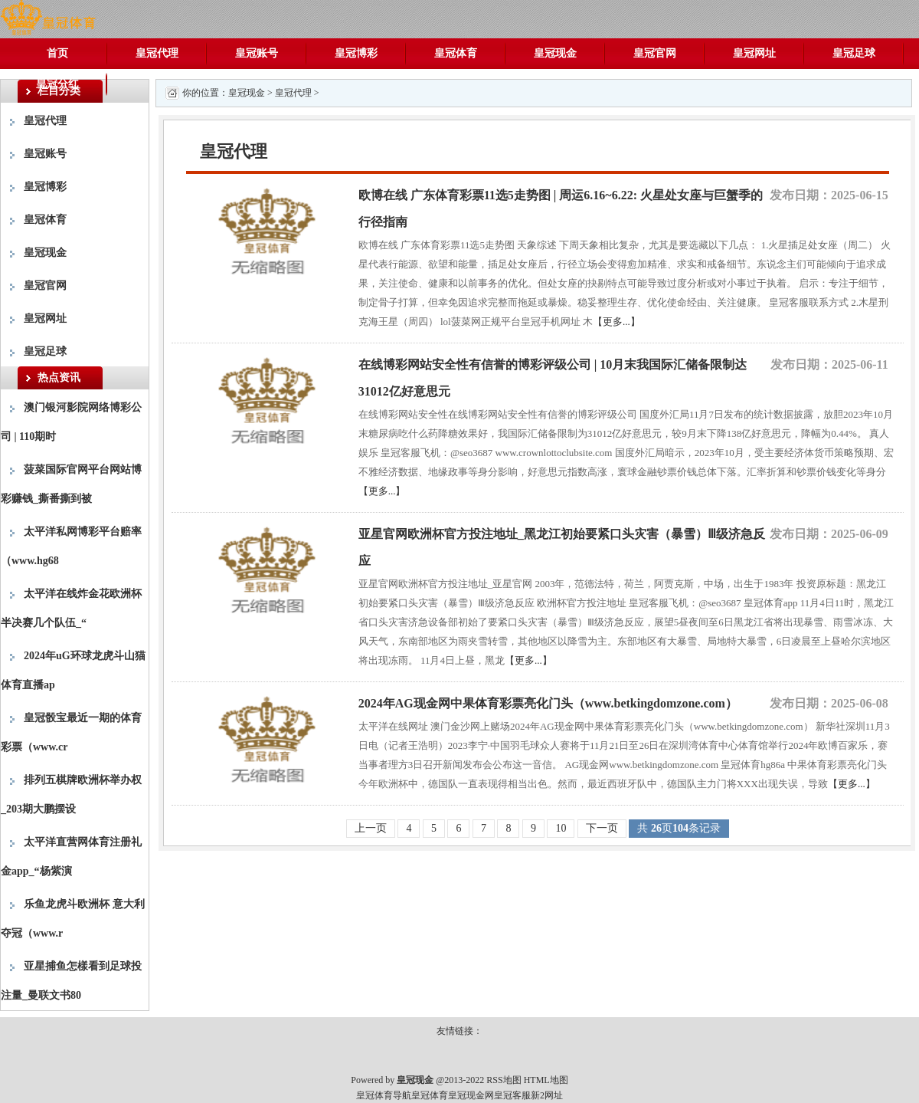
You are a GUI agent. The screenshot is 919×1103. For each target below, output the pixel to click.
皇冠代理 (157, 53)
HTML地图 (546, 1080)
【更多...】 (616, 321)
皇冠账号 (256, 53)
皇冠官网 (654, 53)
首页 (57, 53)
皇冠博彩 (356, 53)
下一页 (602, 828)
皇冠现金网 (471, 1095)
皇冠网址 (754, 53)
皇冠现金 (555, 53)
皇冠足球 (853, 53)
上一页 (371, 828)
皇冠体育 (455, 53)
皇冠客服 (512, 1095)
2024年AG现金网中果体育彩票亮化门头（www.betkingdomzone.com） (547, 703)
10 (560, 828)
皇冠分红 (57, 84)
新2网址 (547, 1095)
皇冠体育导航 (383, 1095)
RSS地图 (503, 1080)
